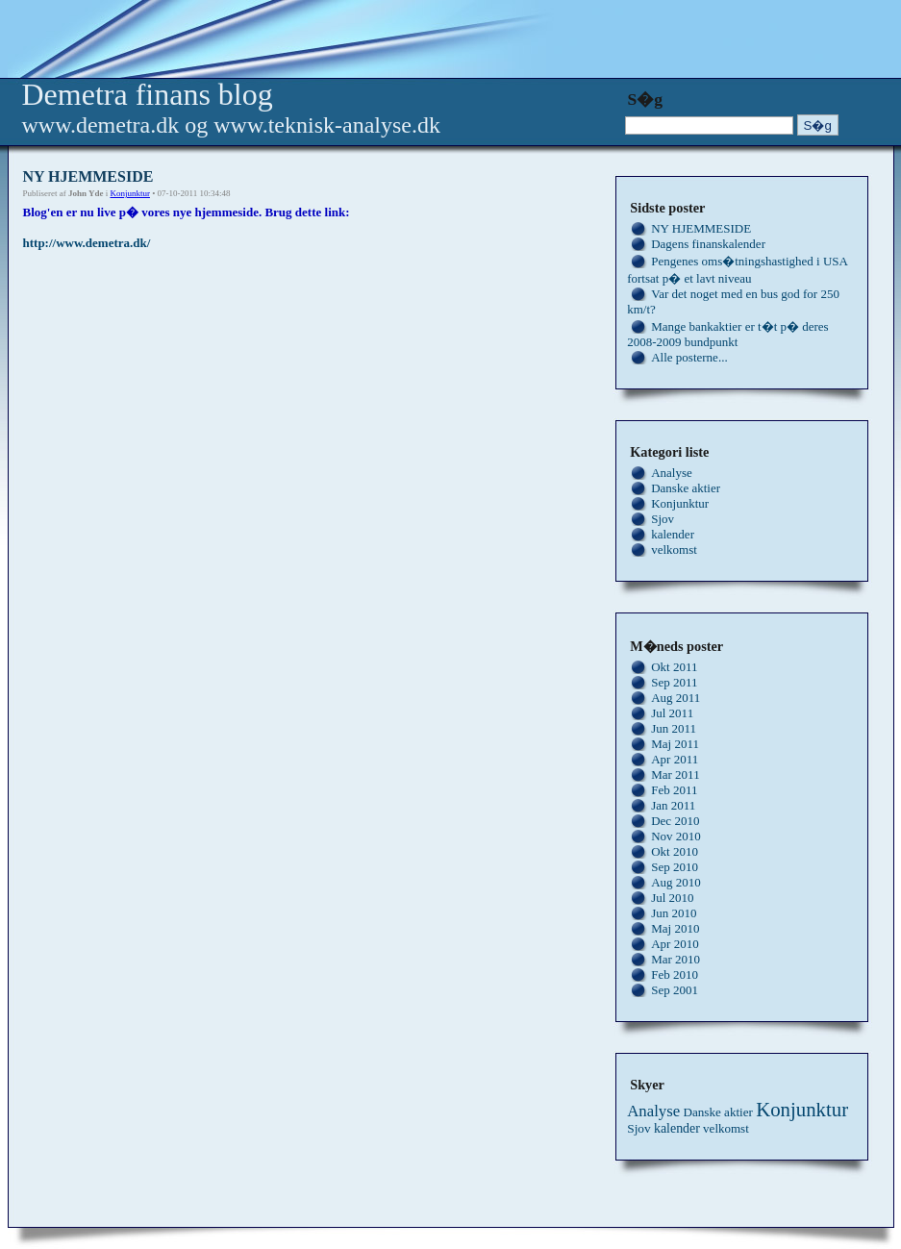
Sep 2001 (674, 990)
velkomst (674, 549)
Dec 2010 (675, 820)
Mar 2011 (675, 774)
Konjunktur (130, 193)
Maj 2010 (675, 928)
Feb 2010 (674, 974)
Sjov (662, 519)
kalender (672, 534)
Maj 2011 (675, 744)
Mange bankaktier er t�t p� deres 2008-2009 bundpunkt (727, 334)
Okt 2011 (674, 667)
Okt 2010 (674, 851)
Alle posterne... (689, 357)
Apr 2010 (674, 944)
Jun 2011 (673, 728)
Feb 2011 (674, 790)
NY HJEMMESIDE (701, 228)
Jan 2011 (673, 805)
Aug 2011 (675, 697)
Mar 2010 (675, 959)
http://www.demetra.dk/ (87, 243)
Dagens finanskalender (708, 244)
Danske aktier (685, 488)
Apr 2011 (674, 759)
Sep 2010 (674, 867)
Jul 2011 (672, 713)
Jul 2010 (672, 897)
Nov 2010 (676, 836)
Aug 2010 (676, 882)
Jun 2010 (673, 913)
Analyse (671, 472)
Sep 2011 (674, 682)
